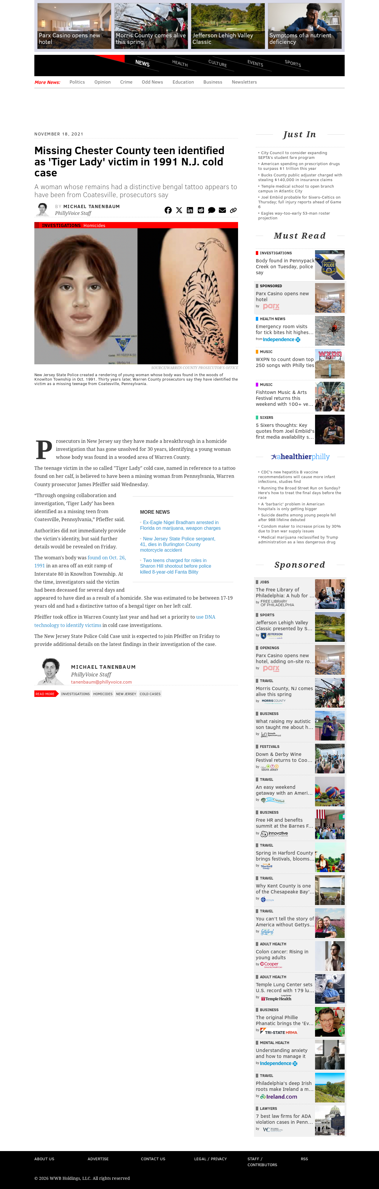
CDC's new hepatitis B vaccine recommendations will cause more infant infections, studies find (296, 476)
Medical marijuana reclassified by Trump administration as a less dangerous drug (298, 539)
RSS (304, 1158)
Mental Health (274, 1042)
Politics (77, 82)
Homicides (94, 225)
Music (266, 351)
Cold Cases (150, 693)
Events (255, 63)
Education (183, 82)
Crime (126, 82)
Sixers (266, 417)
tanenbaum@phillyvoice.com (101, 682)
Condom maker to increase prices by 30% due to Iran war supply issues (299, 528)
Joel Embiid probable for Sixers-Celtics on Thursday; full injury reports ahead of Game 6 (299, 201)
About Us (44, 1158)
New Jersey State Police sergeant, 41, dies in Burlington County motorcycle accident (178, 544)
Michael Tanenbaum (91, 206)
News (142, 63)
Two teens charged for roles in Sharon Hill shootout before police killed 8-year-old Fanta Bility (175, 566)
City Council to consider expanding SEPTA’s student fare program (292, 155)
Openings (269, 647)
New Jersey (126, 693)
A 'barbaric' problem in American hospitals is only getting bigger (291, 506)
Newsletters (244, 82)
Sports (293, 63)
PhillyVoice (75, 65)
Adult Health (273, 944)
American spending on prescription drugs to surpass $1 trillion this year (299, 166)
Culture (217, 63)
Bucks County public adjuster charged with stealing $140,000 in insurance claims (300, 177)
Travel (266, 680)
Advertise (98, 1158)
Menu (44, 65)
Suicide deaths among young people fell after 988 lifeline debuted (297, 517)
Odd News (152, 82)
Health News (272, 318)
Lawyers (268, 1108)
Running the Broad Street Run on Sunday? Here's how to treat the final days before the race (299, 492)
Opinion (102, 82)
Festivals (270, 746)
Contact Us (153, 1158)
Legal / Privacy (210, 1158)
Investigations (61, 225)
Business (212, 82)
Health (180, 63)
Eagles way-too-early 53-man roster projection (294, 215)
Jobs (264, 582)
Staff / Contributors (262, 1161)
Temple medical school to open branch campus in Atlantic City (296, 188)
